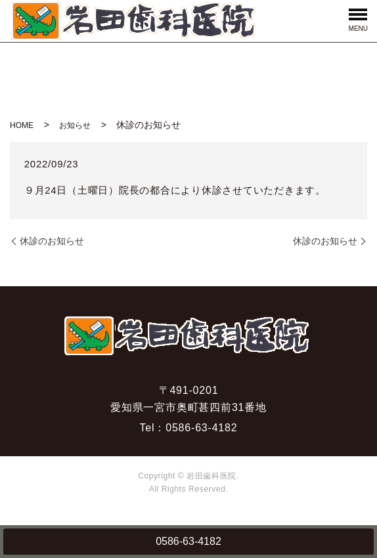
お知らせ (75, 125)
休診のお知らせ (52, 241)
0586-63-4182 (188, 541)
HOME (21, 125)
